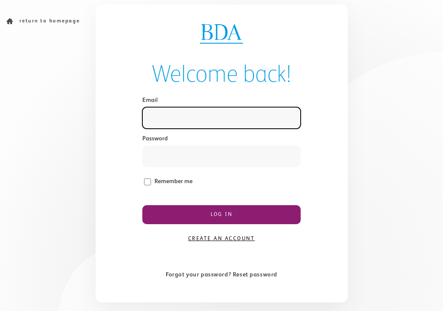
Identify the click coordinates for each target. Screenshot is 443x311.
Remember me (173, 181)
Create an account (221, 238)
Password (155, 139)
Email (149, 100)
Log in (221, 214)
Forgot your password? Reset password (221, 275)
